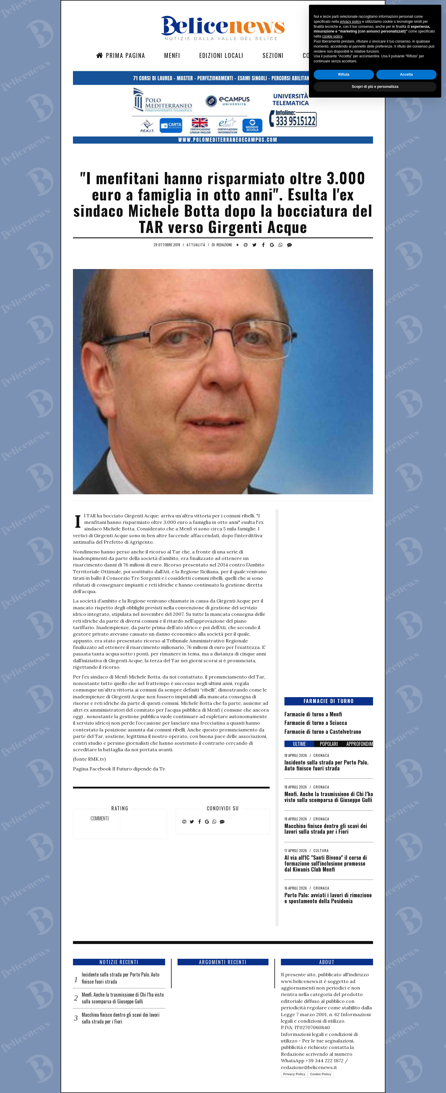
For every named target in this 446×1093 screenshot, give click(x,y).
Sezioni (273, 55)
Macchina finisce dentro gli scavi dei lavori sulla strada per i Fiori (325, 828)
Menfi (172, 55)
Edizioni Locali (221, 55)
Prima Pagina (120, 55)
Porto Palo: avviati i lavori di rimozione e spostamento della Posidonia (328, 898)
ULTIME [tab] (299, 744)
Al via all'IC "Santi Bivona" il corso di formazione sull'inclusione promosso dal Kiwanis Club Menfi (325, 863)
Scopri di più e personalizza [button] (375, 1077)
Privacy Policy (294, 1074)
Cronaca (321, 755)
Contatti (316, 55)
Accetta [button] (406, 1065)
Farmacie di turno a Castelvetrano (322, 731)
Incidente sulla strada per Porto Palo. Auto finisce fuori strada (326, 765)
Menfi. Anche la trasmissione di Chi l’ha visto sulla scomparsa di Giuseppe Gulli (328, 797)
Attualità (196, 244)
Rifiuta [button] (343, 1065)
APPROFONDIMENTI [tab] (359, 744)
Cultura (321, 850)
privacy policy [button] (350, 1012)
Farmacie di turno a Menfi (313, 714)
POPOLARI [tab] (329, 744)
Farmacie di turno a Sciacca (315, 722)
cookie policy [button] (332, 1027)
